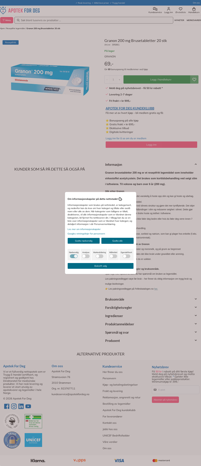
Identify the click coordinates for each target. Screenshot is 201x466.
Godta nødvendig (83, 240)
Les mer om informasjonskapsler (84, 229)
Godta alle (117, 240)
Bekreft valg (100, 265)
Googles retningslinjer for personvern (86, 233)
